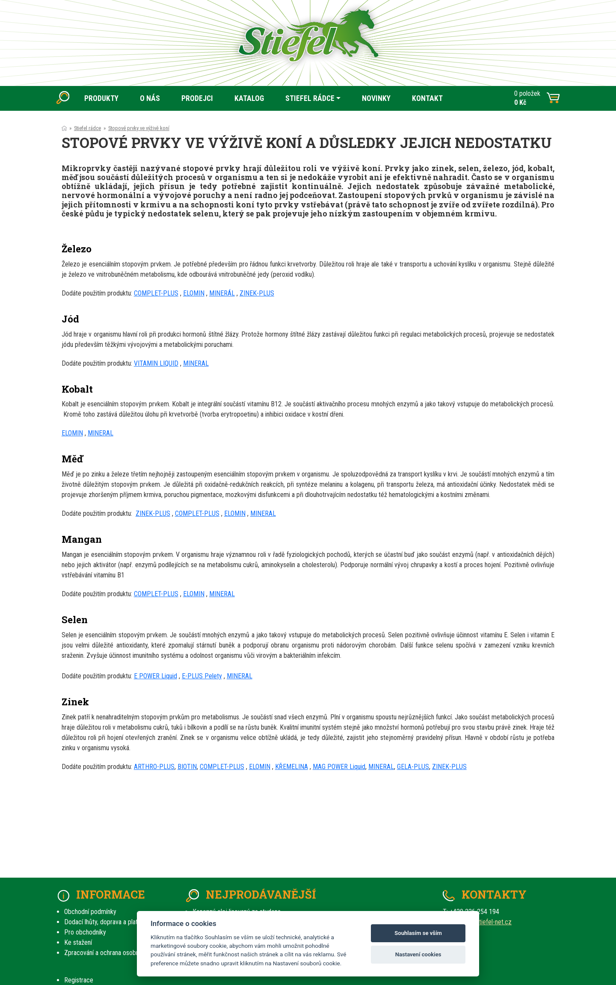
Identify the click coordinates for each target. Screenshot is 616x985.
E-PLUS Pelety (202, 676)
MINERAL (196, 363)
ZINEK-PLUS (257, 293)
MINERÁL (222, 293)
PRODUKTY (101, 98)
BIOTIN (187, 767)
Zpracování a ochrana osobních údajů (113, 953)
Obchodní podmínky (90, 912)
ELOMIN (193, 293)
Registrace (78, 980)
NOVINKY (376, 98)
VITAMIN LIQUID (156, 363)
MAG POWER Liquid (339, 767)
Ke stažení (78, 942)
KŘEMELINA (291, 767)
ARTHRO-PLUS (154, 767)
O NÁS (150, 98)
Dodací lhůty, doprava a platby (104, 922)
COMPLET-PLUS (156, 293)
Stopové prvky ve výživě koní (138, 128)
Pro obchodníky (85, 932)
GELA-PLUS (413, 767)
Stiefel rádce (87, 128)
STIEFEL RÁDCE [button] (310, 98)
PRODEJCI (197, 98)
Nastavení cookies (418, 954)
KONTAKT (427, 98)
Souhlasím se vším (418, 933)
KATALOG (249, 98)
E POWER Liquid (155, 676)
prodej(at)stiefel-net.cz (480, 922)
